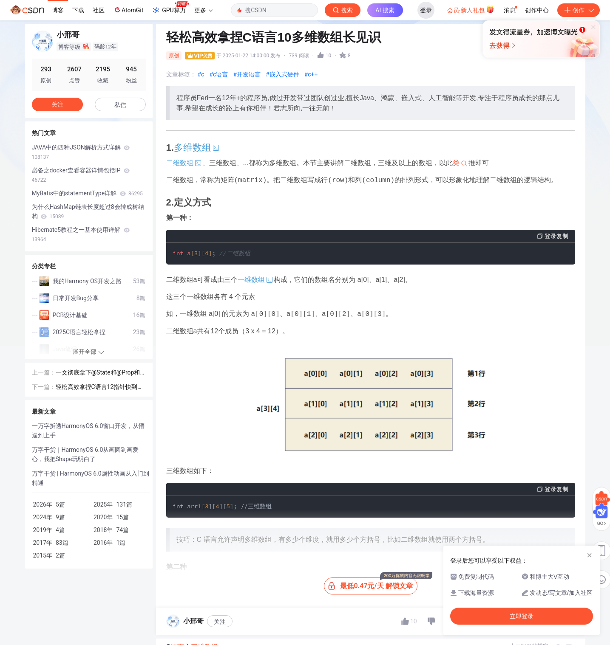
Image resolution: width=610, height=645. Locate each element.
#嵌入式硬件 (282, 74)
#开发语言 (247, 74)
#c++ (311, 74)
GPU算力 (170, 7)
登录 (426, 10)
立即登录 (521, 616)
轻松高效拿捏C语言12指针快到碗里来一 (100, 387)
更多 (203, 10)
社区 (99, 10)
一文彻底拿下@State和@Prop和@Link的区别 (101, 373)
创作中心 (537, 10)
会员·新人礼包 (470, 9)
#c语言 (218, 74)
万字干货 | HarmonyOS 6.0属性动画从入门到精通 (90, 478)
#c (201, 74)
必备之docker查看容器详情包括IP (81, 175)
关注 (220, 621)
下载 (78, 10)
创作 (578, 10)
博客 (58, 10)
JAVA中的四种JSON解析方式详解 (81, 152)
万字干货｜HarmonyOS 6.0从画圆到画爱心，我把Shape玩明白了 (85, 454)
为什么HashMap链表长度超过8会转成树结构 (88, 211)
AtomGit (128, 10)
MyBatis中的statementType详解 (87, 193)
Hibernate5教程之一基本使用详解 (81, 234)
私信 (120, 104)
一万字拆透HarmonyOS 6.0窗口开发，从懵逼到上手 (88, 430)
